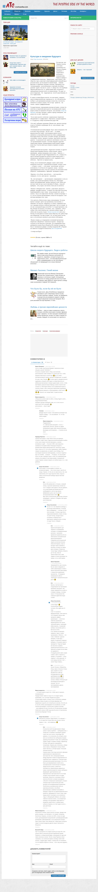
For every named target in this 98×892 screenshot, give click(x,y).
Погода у (74, 89)
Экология (25, 11)
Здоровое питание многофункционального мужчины (17, 91)
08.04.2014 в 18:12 (49, 419)
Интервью (81, 11)
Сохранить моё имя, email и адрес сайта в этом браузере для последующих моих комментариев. (48, 880)
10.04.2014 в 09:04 (62, 513)
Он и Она (64, 11)
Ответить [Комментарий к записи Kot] (45, 510)
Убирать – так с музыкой (84, 72)
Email (51, 872)
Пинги (48, 370)
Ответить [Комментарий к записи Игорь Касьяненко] (41, 487)
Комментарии (37, 370)
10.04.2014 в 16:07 (51, 735)
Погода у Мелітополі (88, 99)
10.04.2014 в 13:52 (54, 724)
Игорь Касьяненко (38, 61)
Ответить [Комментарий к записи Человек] (41, 426)
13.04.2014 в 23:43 (49, 838)
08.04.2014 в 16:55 (51, 405)
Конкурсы (72, 11)
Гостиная (56, 11)
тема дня (13, 46)
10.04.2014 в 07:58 (51, 490)
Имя (33, 872)
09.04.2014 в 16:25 (51, 444)
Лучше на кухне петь (53, 214)
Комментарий (36, 861)
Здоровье (33, 11)
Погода (72, 88)
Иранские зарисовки (10, 48)
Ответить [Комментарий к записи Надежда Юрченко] (37, 472)
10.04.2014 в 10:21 (58, 673)
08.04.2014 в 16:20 (50, 374)
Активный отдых (8, 44)
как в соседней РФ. (57, 230)
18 (66, 20)
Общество (16, 11)
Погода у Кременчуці (76, 99)
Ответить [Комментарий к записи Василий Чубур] (37, 852)
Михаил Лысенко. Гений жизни (46, 275)
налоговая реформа (55, 339)
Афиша (89, 11)
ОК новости (18, 44)
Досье (48, 11)
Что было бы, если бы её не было (48, 293)
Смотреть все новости (20, 74)
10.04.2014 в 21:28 (51, 818)
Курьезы (41, 11)
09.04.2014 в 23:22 (54, 474)
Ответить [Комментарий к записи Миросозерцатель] (37, 416)
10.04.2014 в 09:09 (58, 534)
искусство (38, 339)
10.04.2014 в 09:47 (56, 610)
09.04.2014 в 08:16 (58, 429)
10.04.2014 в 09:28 (56, 571)
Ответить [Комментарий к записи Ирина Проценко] (37, 402)
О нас (5, 15)
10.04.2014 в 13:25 (51, 698)
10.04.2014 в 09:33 (58, 591)
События (6, 11)
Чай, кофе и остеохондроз (18, 82)
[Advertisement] (49, 39)
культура (45, 339)
